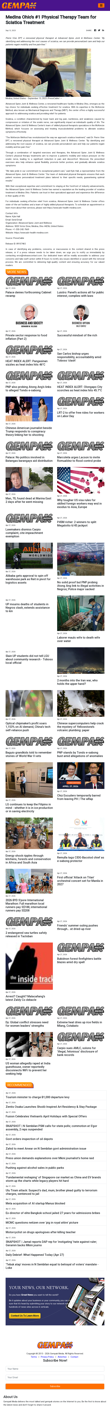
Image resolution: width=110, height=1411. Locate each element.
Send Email (17, 219)
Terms (34, 1357)
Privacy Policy (47, 1357)
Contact (74, 1357)
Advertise (62, 1357)
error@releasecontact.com (29, 255)
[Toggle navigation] (101, 5)
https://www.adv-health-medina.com (64, 207)
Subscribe (55, 1386)
